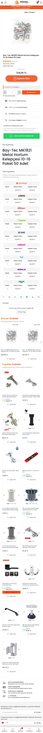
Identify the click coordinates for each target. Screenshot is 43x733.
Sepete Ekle (22, 78)
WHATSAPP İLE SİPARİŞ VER (21, 136)
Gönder (37, 712)
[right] (41, 342)
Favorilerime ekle (9, 96)
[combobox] (3, 722)
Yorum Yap (21, 312)
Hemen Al (31, 92)
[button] (4, 420)
